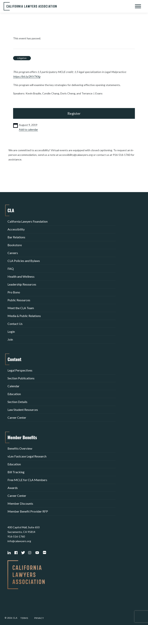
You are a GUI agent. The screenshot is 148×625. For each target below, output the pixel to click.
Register (74, 113)
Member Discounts (20, 503)
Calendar (13, 386)
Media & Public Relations (24, 316)
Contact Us (15, 323)
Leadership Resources (22, 284)
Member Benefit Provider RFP (28, 511)
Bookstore (15, 245)
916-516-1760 (16, 536)
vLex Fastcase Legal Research (27, 456)
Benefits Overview (20, 448)
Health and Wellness (21, 276)
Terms (24, 618)
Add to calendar (28, 129)
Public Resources (19, 300)
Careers (13, 253)
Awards (13, 488)
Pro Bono (14, 292)
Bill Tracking (16, 472)
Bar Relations (16, 237)
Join (10, 339)
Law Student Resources (23, 409)
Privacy (39, 618)
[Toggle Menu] (138, 6)
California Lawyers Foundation (28, 221)
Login (11, 331)
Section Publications (21, 378)
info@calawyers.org (19, 541)
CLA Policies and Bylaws (24, 261)
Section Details (17, 402)
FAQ (11, 268)
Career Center (17, 417)
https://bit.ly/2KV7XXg (26, 76)
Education (14, 394)
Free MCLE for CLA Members (27, 480)
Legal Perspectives (20, 370)
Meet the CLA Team (21, 308)
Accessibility (16, 229)
